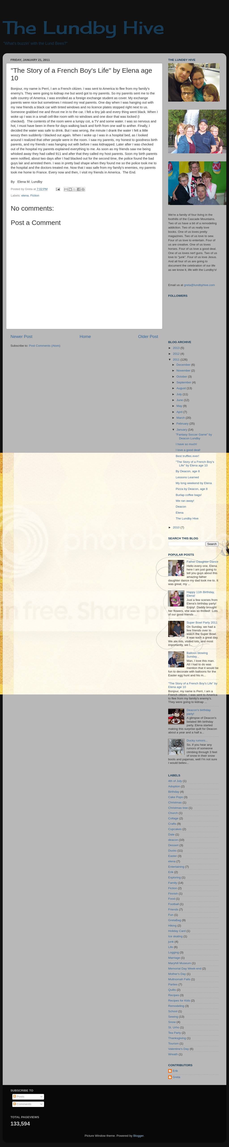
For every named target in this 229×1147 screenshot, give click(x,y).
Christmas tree (178, 808)
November (183, 370)
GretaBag (174, 920)
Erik (170, 872)
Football (173, 904)
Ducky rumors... (197, 740)
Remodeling (176, 1006)
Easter (172, 856)
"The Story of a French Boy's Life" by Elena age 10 (195, 463)
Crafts (172, 823)
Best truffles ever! (187, 456)
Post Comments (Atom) (44, 345)
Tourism (173, 1043)
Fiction (34, 195)
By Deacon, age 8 (188, 471)
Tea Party (174, 1032)
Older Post (148, 336)
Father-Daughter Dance (202, 561)
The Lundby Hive (83, 27)
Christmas (175, 802)
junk (171, 941)
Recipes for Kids (179, 1000)
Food (171, 898)
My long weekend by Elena (194, 483)
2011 (176, 359)
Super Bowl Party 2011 (202, 622)
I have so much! (186, 444)
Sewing (173, 1016)
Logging (173, 952)
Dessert (173, 845)
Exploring (174, 877)
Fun (170, 914)
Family (172, 882)
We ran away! (185, 500)
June (180, 400)
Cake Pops (175, 797)
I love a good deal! (188, 450)
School (172, 1011)
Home (85, 336)
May (179, 406)
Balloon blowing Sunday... (197, 654)
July (179, 394)
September (184, 382)
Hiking (172, 925)
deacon (173, 840)
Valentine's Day (178, 1049)
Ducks (172, 850)
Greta (176, 1077)
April (179, 412)
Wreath (173, 1054)
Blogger (138, 1135)
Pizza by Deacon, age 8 (192, 489)
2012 (176, 353)
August (181, 388)
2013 (176, 348)
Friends (173, 909)
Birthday (173, 791)
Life (170, 947)
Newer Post (21, 336)
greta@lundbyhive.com (199, 285)
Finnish (173, 893)
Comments (22, 1104)
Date (171, 834)
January (182, 429)
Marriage (174, 957)
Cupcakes (175, 829)
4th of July (175, 781)
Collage (173, 818)
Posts (18, 1096)
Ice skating (175, 936)
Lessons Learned (187, 477)
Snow (172, 1022)
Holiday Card (177, 931)
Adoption (174, 786)
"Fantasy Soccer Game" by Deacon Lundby (194, 436)
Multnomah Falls (179, 979)
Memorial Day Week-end (184, 968)
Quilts (172, 989)
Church (173, 813)
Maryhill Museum (179, 963)
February (182, 423)
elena (25, 195)
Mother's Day (177, 974)
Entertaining (176, 866)
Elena (180, 512)
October (182, 376)
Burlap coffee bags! (189, 495)
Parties (173, 984)
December (183, 364)
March (181, 417)
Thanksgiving (177, 1038)
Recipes (173, 995)
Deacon (181, 506)
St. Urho (173, 1027)
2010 (176, 527)
